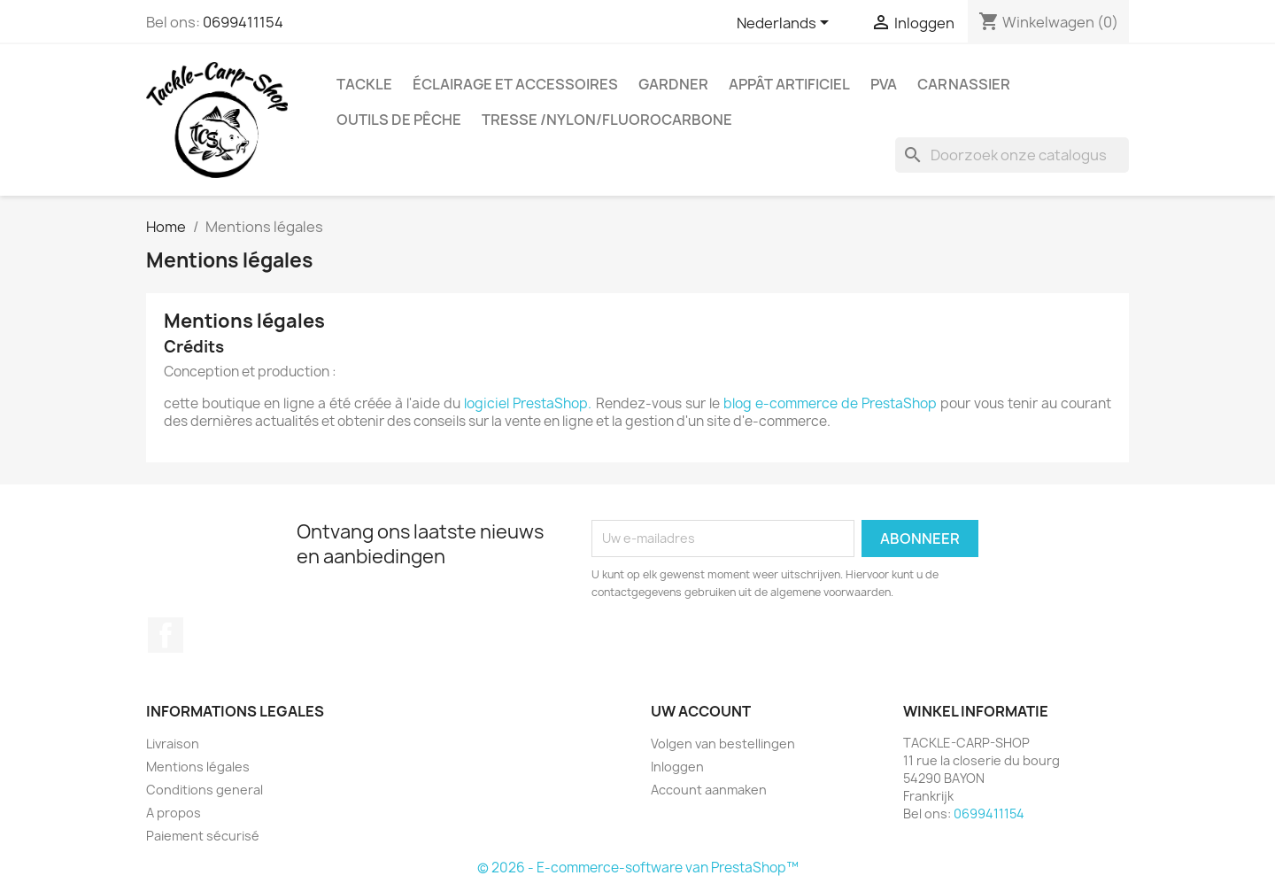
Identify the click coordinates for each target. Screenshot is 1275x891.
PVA (883, 84)
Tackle (364, 84)
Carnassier (963, 84)
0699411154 (243, 22)
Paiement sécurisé (202, 835)
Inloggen (677, 766)
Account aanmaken (709, 789)
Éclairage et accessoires (515, 84)
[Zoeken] (1012, 155)
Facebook (165, 635)
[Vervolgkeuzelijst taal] (786, 24)
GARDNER (673, 84)
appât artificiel (789, 84)
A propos (173, 812)
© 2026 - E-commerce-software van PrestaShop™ (638, 867)
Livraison (172, 743)
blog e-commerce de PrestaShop (830, 403)
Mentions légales (198, 766)
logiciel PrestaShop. (529, 403)
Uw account (701, 711)
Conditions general (204, 789)
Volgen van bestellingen (723, 743)
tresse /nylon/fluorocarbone (607, 119)
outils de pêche (398, 119)
